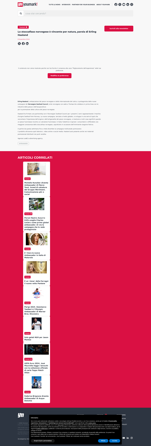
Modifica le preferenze (60, 76)
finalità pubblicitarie (42, 428)
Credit (118, 428)
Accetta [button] (114, 440)
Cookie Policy (121, 424)
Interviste (66, 4)
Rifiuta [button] (103, 440)
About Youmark (103, 4)
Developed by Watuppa (25, 439)
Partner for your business (83, 4)
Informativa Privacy (121, 420)
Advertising (121, 415)
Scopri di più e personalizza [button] (43, 440)
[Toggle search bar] (20, 13)
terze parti (61, 425)
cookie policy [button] (92, 423)
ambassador (23, 143)
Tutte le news (54, 4)
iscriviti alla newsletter (119, 28)
